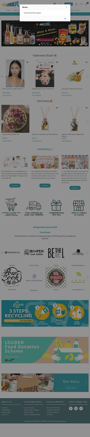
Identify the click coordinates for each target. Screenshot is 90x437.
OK (65, 18)
